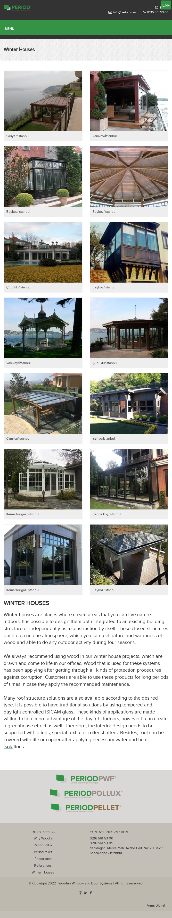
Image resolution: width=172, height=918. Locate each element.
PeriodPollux (43, 845)
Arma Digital (156, 906)
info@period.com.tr (126, 12)
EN (166, 5)
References (43, 866)
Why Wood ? (43, 838)
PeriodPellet (43, 852)
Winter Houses (43, 872)
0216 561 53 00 (157, 12)
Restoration (43, 859)
